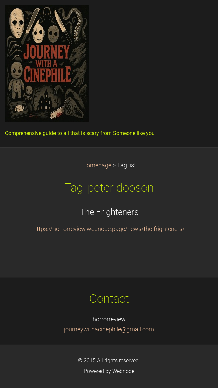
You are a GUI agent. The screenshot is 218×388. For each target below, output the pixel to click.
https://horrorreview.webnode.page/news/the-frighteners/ (109, 229)
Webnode (123, 371)
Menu (200, 15)
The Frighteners (109, 212)
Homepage (96, 165)
